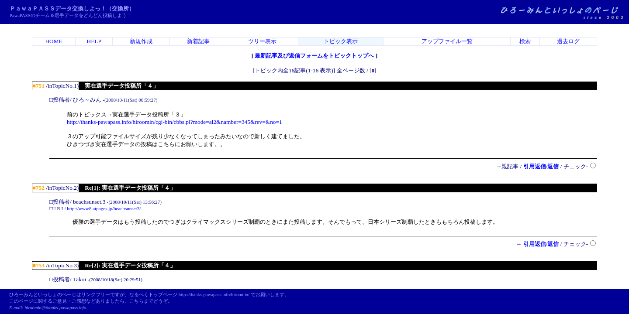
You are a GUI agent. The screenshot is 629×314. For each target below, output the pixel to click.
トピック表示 (341, 41)
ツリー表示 (262, 41)
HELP (94, 41)
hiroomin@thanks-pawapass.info (55, 307)
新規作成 (141, 41)
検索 (525, 41)
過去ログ (568, 41)
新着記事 (198, 41)
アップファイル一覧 (447, 41)
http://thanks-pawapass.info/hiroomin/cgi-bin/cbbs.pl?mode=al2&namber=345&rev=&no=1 (174, 122)
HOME (53, 41)
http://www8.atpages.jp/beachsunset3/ (104, 208)
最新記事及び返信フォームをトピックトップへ (314, 55)
